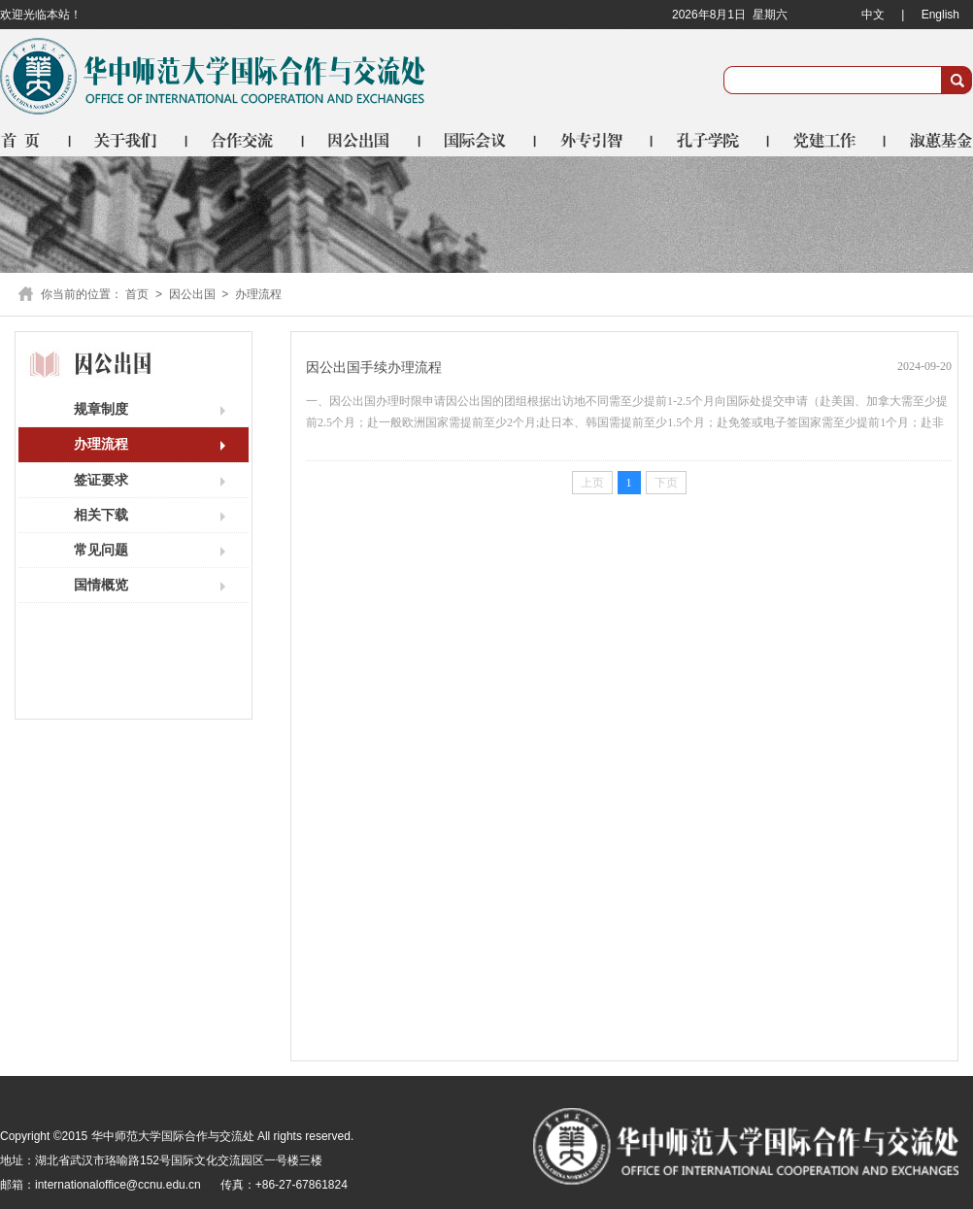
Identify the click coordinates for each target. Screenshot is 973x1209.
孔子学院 (712, 139)
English (940, 14)
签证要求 (101, 479)
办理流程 (258, 294)
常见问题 (101, 549)
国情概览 (101, 584)
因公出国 (362, 139)
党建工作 (828, 139)
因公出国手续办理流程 (374, 367)
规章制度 (101, 409)
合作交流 (245, 139)
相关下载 (101, 514)
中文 (873, 14)
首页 (35, 139)
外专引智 (595, 139)
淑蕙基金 (930, 139)
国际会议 (478, 139)
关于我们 (129, 139)
